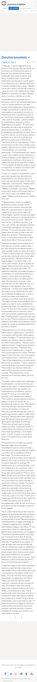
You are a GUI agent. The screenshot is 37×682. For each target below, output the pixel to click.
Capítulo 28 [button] (8, 62)
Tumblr (26, 673)
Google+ (15, 673)
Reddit (21, 673)
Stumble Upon (31, 673)
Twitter (10, 673)
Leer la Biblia (13, 8)
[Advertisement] (18, 32)
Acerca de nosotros (8, 681)
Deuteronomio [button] (15, 57)
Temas (4, 8)
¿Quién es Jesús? (26, 8)
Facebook (5, 673)
